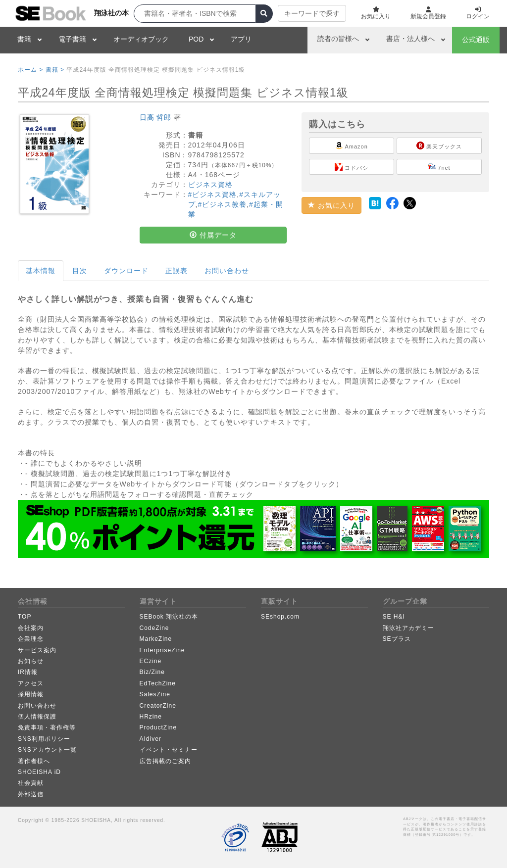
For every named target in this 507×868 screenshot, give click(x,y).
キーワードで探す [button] (312, 13)
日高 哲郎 (156, 117)
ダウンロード (126, 271)
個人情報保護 (37, 716)
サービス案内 (37, 650)
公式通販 (476, 40)
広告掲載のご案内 (165, 761)
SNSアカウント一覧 (47, 749)
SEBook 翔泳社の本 (169, 616)
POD (196, 39)
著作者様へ (34, 761)
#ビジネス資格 (212, 194)
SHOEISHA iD (39, 772)
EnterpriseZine (162, 650)
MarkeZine (156, 638)
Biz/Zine (152, 672)
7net (439, 167)
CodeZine (154, 628)
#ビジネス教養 (222, 204)
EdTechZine (158, 683)
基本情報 (40, 271)
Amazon (351, 145)
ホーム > (30, 69)
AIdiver (150, 738)
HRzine (151, 716)
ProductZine (158, 727)
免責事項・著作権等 (47, 727)
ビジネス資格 (210, 185)
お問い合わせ (226, 271)
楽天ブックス (439, 145)
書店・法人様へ (410, 39)
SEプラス (397, 638)
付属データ (213, 235)
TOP (24, 616)
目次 (79, 271)
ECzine (151, 661)
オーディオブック (141, 39)
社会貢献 (31, 782)
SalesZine (155, 694)
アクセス (31, 683)
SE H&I (394, 616)
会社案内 (31, 628)
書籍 (24, 39)
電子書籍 (72, 39)
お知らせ (31, 661)
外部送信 (31, 794)
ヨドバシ (351, 167)
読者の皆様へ (338, 39)
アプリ (241, 39)
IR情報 (28, 672)
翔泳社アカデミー (408, 628)
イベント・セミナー (169, 749)
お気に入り (331, 205)
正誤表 (176, 271)
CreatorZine (158, 705)
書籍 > (55, 69)
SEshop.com (280, 616)
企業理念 (31, 638)
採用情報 (31, 694)
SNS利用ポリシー (44, 738)
